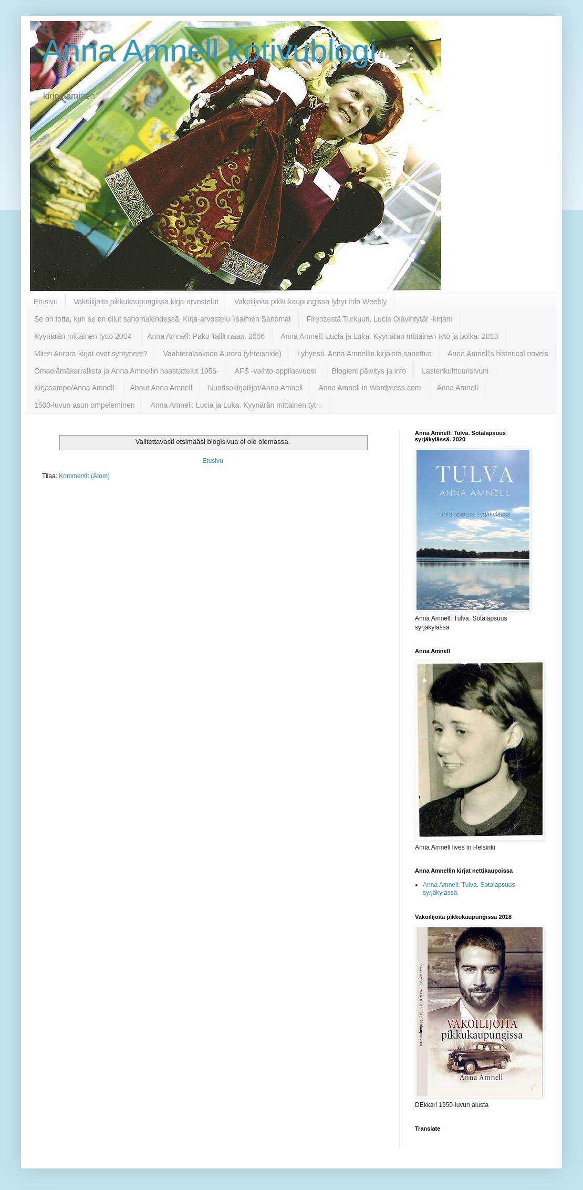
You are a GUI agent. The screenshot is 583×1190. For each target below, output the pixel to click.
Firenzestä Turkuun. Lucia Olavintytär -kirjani (379, 319)
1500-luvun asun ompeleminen (84, 405)
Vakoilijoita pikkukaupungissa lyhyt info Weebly (310, 301)
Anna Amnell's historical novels (497, 353)
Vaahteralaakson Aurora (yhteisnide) (222, 353)
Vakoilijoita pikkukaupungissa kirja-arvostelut (146, 301)
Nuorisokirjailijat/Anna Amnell (255, 388)
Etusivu (46, 301)
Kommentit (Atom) (84, 476)
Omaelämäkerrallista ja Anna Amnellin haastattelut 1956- (126, 371)
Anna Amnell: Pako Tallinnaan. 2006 (206, 336)
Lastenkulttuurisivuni (455, 371)
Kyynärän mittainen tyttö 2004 (82, 336)
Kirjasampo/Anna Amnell (74, 388)
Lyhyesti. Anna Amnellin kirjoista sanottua (364, 353)
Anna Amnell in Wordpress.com (369, 388)
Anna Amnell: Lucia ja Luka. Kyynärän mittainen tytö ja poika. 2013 (389, 336)
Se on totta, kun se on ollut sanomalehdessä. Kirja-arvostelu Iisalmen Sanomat (162, 319)
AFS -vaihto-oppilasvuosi (275, 371)
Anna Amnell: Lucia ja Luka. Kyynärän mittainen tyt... (236, 405)
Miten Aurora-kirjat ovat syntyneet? (91, 353)
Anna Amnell (457, 388)
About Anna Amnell (161, 388)
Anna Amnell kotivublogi (209, 50)
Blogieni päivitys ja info (369, 371)
